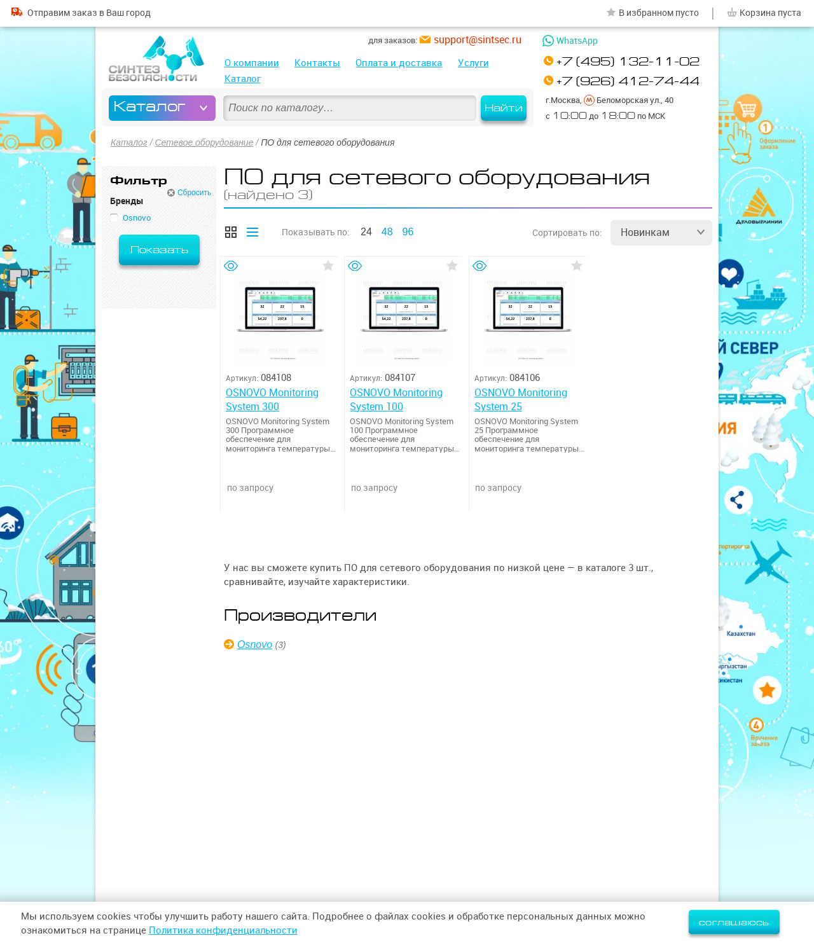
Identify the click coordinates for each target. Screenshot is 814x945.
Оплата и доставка (398, 63)
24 (366, 231)
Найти (504, 108)
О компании (251, 63)
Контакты (317, 63)
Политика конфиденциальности (223, 930)
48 (387, 231)
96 (408, 231)
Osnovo (254, 644)
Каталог (242, 78)
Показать (159, 250)
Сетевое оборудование (204, 142)
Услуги (473, 63)
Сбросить (194, 192)
